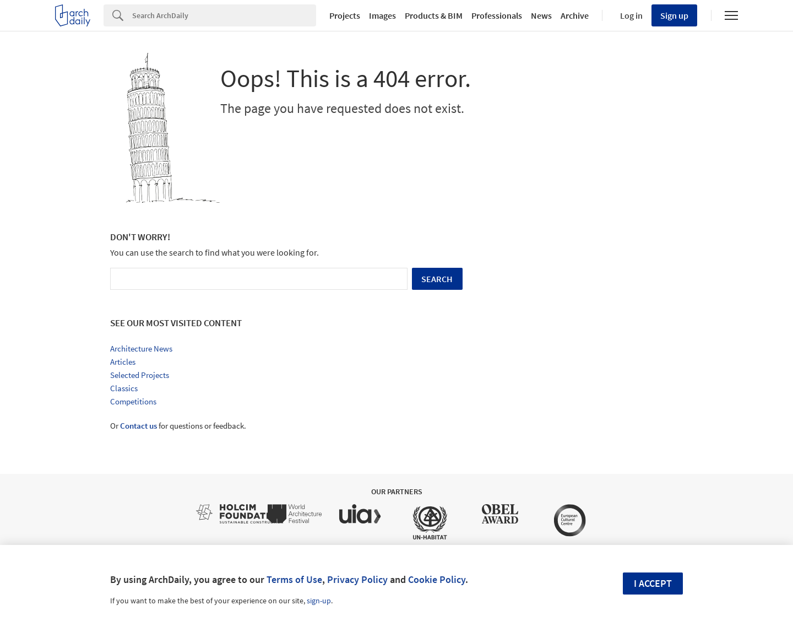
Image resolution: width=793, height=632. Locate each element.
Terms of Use (294, 579)
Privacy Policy (357, 579)
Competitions (133, 401)
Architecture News (141, 348)
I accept (653, 583)
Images (382, 15)
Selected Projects (139, 375)
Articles (122, 361)
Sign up (674, 15)
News (541, 15)
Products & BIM (434, 15)
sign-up (319, 601)
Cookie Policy (436, 579)
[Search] (224, 15)
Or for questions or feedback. (178, 426)
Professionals (496, 15)
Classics (124, 388)
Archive (575, 15)
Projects (344, 15)
